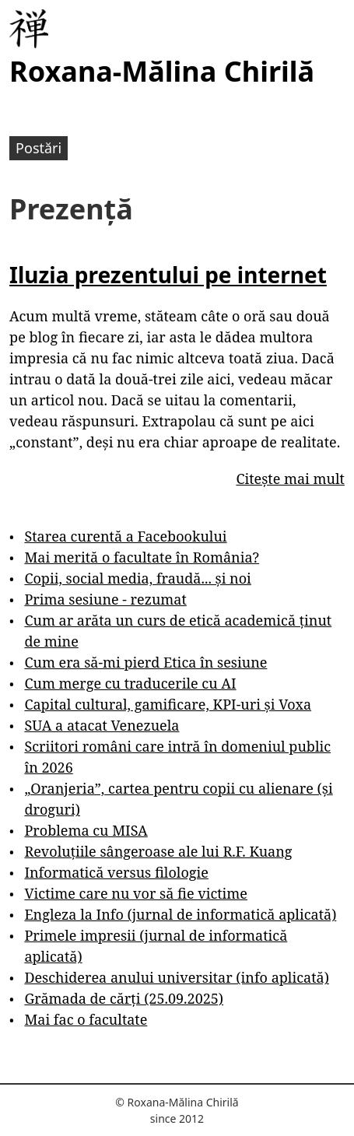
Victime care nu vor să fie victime (135, 893)
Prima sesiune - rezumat (105, 599)
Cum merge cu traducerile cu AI (130, 683)
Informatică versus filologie (116, 872)
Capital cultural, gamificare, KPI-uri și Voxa (167, 704)
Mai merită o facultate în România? (141, 557)
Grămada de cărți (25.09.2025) (123, 998)
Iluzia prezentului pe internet (168, 274)
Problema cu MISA (85, 830)
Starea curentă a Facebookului (125, 536)
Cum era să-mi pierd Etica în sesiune (145, 662)
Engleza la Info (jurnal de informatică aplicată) (180, 914)
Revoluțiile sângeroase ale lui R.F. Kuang (158, 851)
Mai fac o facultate (85, 1019)
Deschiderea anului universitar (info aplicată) (176, 977)
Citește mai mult (290, 478)
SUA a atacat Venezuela (101, 725)
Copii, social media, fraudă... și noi (137, 578)
